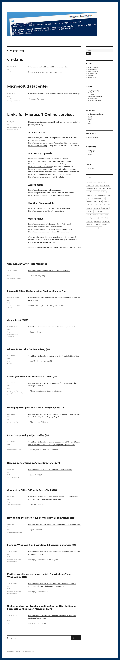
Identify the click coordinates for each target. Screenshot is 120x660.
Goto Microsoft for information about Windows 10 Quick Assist (51, 327)
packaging (97, 208)
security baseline (12, 393)
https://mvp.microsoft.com (38, 227)
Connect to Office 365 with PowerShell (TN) (32, 490)
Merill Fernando (93, 71)
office (12, 504)
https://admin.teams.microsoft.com (41, 174)
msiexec (89, 201)
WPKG (90, 155)
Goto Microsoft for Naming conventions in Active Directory (50, 470)
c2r (8, 305)
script (19, 278)
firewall (9, 532)
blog (8, 69)
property (89, 211)
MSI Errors (91, 95)
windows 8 (17, 559)
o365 (15, 127)
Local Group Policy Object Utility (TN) (28, 435)
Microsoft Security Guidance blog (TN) (29, 349)
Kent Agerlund (92, 69)
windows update (12, 561)
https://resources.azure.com (38, 195)
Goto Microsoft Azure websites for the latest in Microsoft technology (53, 94)
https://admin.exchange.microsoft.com (43, 164)
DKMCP (90, 118)
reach (20, 99)
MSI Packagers (92, 122)
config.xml (102, 188)
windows (19, 532)
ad (18, 477)
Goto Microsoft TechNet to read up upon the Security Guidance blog (53, 356)
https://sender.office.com (37, 229)
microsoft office (96, 198)
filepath (89, 195)
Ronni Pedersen (92, 77)
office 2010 (90, 205)
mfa (12, 127)
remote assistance (12, 334)
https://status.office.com (37, 208)
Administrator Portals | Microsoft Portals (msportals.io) (57, 247)
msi (104, 198)
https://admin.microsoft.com (39, 159)
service (96, 218)
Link (8, 273)
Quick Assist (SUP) (17, 320)
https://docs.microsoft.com (38, 232)
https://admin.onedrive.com (39, 177)
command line (104, 185)
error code (96, 192)
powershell (17, 504)
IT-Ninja (90, 93)
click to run (13, 305)
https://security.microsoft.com (39, 161)
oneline (89, 208)
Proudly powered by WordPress (25, 652)
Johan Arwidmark (93, 67)
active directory (12, 278)
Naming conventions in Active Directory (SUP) (33, 463)
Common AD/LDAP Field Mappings (27, 264)
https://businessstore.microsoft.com (42, 172)
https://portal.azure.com (37, 190)
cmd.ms (15, 59)
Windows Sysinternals (94, 100)
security (9, 100)
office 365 (10, 307)
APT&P (90, 116)
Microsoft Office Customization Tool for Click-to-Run (36, 291)
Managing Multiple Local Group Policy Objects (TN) (36, 407)
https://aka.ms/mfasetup (37, 146)
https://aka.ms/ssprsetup (37, 143)
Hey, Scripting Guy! (94, 91)
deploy (109, 188)
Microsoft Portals (93, 137)
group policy (14, 391)
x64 (100, 228)
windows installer (101, 224)
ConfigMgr (91, 151)
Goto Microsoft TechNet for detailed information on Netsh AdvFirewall (54, 524)
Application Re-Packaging (96, 114)
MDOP (90, 153)
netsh (14, 532)
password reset (14, 129)
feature (103, 192)
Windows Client (92, 99)
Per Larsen (91, 75)
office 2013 (98, 205)
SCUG (89, 124)
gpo (8, 391)
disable (89, 192)
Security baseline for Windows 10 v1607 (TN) (32, 376)
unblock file (103, 218)
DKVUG (90, 120)
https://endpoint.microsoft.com (40, 169)
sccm (8, 623)
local (19, 422)
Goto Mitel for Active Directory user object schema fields (49, 270)
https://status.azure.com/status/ (40, 211)
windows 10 (10, 336)
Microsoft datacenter (27, 86)
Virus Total (91, 168)
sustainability (17, 100)
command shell (92, 188)
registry (100, 211)
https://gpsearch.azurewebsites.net (41, 224)
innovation (14, 99)
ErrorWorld (10, 652)
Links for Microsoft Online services (40, 114)
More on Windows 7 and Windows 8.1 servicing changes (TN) (41, 545)
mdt (88, 198)
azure (9, 127)
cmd (97, 185)
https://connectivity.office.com (40, 166)
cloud (9, 72)
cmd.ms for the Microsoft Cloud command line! (50, 67)
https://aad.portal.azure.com (39, 193)
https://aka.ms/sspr (35, 138)
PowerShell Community (95, 97)
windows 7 (10, 559)
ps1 (95, 211)
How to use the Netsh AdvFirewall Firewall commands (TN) (41, 517)
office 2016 (106, 205)
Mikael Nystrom (93, 73)
